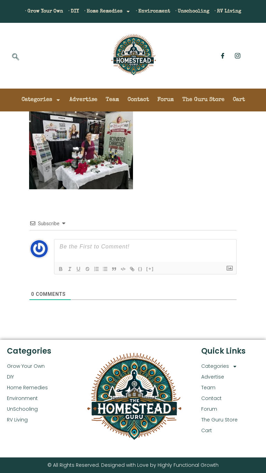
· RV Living (240, 11)
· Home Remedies (103, 11)
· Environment (155, 11)
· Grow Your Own (31, 11)
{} (147, 268)
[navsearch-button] (16, 57)
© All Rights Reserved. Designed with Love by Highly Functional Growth (133, 465)
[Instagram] (237, 56)
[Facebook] (223, 56)
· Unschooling (200, 11)
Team (112, 100)
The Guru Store (203, 100)
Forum (165, 100)
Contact (138, 100)
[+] (157, 268)
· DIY (65, 11)
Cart (239, 100)
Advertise (83, 100)
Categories (41, 100)
